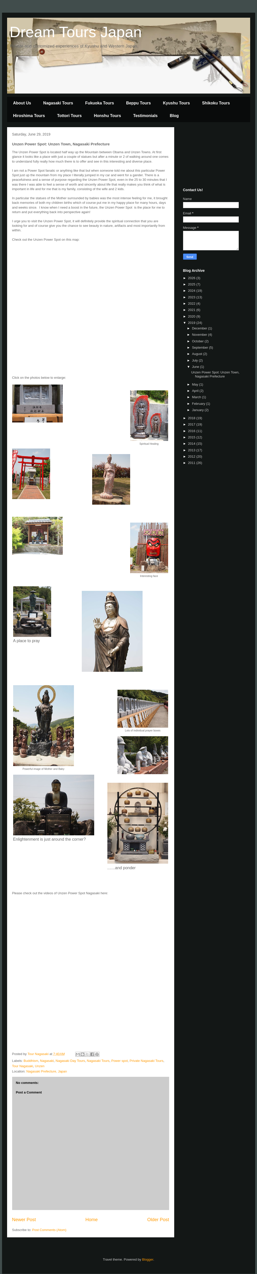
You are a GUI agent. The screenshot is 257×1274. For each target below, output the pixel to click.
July (195, 360)
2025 (192, 284)
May (195, 384)
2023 (192, 297)
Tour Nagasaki (22, 1066)
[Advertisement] (208, 156)
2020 (192, 316)
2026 (192, 278)
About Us (22, 103)
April (196, 391)
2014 (192, 443)
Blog (174, 116)
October (198, 341)
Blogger (147, 1259)
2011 (192, 463)
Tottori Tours (69, 116)
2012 (192, 456)
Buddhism (31, 1061)
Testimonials (145, 116)
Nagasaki (47, 1061)
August (197, 354)
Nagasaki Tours (58, 103)
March (197, 397)
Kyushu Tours (176, 103)
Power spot (119, 1061)
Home (91, 1219)
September (200, 347)
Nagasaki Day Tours (70, 1061)
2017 (192, 424)
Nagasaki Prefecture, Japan (46, 1071)
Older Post (158, 1219)
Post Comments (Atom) (49, 1230)
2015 (192, 437)
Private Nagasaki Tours (146, 1061)
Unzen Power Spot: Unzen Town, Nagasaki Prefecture (215, 374)
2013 (192, 450)
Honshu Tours (107, 116)
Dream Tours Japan (76, 32)
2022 (192, 303)
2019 (192, 323)
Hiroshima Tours (29, 116)
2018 (192, 418)
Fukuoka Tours (99, 103)
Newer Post (24, 1219)
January (198, 410)
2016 (192, 431)
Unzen (40, 1066)
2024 (192, 291)
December (200, 328)
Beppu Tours (138, 103)
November (200, 335)
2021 (192, 310)
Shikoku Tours (216, 103)
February (199, 404)
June (196, 367)
